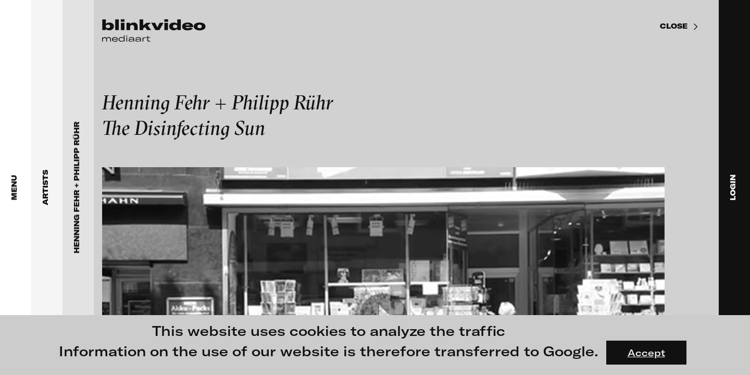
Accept (646, 352)
